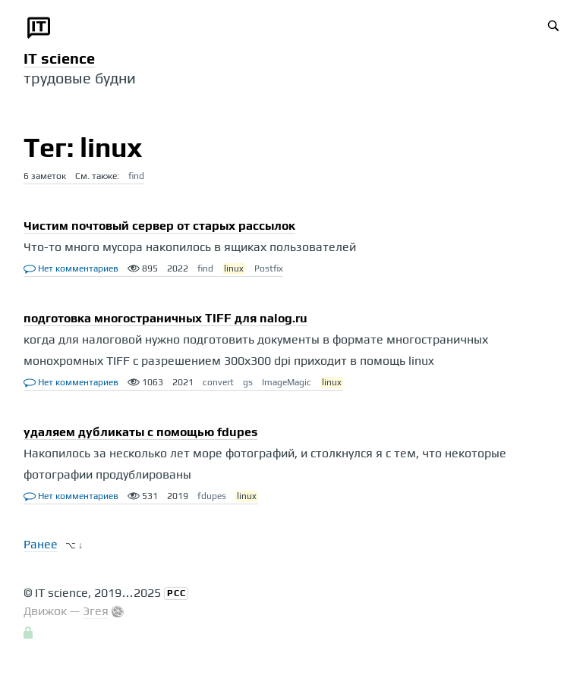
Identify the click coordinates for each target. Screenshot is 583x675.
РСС (176, 593)
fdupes (211, 496)
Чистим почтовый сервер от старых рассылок (159, 225)
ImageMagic (286, 382)
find (136, 176)
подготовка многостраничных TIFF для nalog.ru (165, 318)
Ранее (41, 544)
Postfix (268, 268)
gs (248, 382)
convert (218, 382)
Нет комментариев (71, 268)
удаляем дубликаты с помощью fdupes (140, 432)
